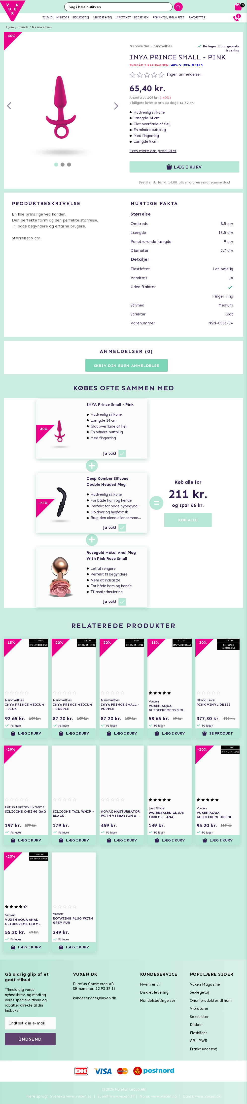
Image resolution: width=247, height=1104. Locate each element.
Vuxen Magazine (205, 984)
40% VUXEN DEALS (187, 65)
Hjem (10, 27)
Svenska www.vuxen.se (71, 1096)
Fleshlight (198, 1033)
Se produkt (217, 733)
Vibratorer (199, 1008)
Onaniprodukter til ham (211, 1000)
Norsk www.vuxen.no (158, 1096)
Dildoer (196, 1024)
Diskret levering (154, 992)
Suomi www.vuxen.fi (116, 1096)
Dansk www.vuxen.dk (202, 1096)
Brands (23, 27)
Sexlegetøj (199, 992)
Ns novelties (41, 27)
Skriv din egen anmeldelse (126, 365)
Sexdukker (199, 1017)
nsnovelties (163, 46)
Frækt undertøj (203, 1049)
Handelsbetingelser (157, 1000)
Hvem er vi (150, 984)
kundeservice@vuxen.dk (94, 998)
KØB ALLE (188, 520)
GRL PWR (199, 1041)
